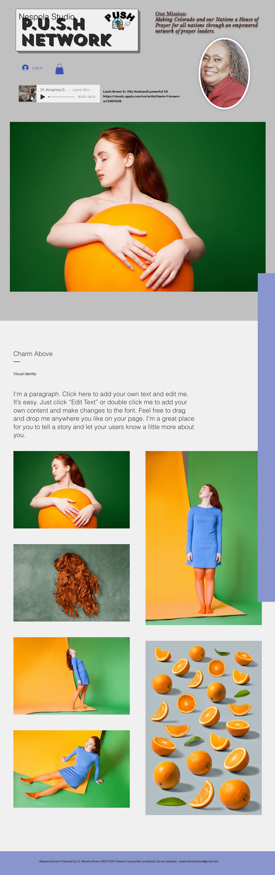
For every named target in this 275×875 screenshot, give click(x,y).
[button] (59, 69)
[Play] (43, 96)
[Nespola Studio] (49, 17)
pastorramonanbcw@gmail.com (198, 861)
